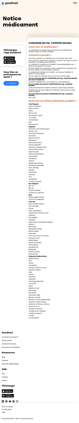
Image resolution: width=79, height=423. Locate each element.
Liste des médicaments (10, 364)
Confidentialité (6, 409)
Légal (3, 412)
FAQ (3, 374)
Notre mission (7, 340)
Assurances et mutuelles (11, 347)
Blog (3, 357)
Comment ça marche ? (10, 337)
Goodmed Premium (9, 344)
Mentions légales (7, 406)
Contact (5, 377)
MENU (75, 3)
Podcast (5, 360)
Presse (4, 380)
